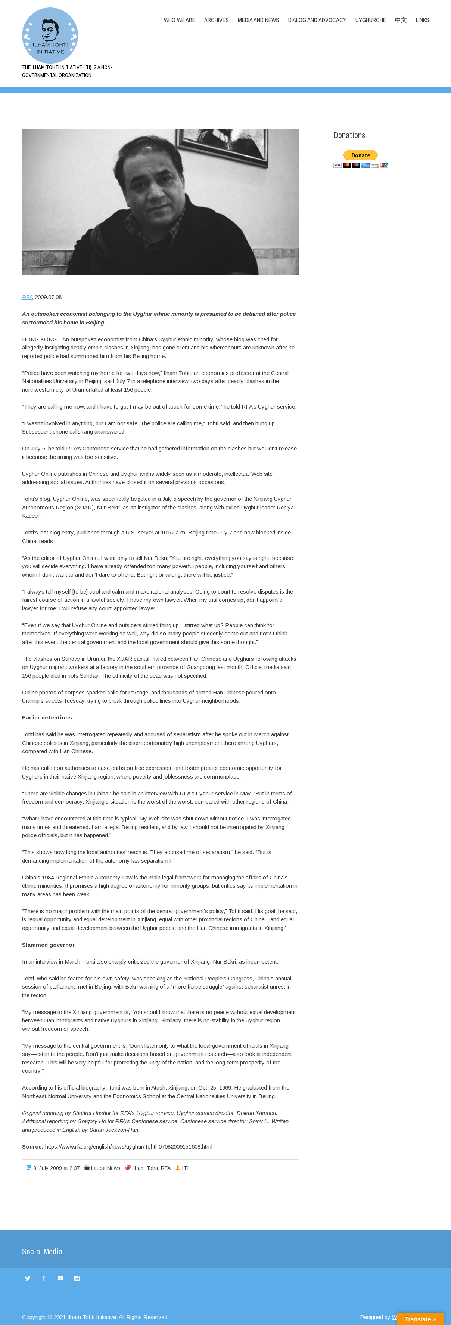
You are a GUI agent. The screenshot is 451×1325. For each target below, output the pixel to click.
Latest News (106, 1168)
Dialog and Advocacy (317, 20)
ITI (185, 1168)
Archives (216, 20)
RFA (27, 297)
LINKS (422, 20)
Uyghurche (370, 20)
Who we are (179, 20)
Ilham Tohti (145, 1168)
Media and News (258, 20)
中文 (401, 20)
